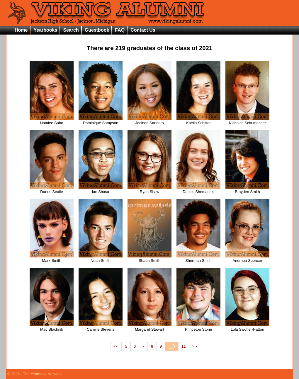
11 (183, 346)
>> (194, 346)
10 (171, 346)
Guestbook (97, 30)
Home (21, 30)
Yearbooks (45, 30)
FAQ (120, 30)
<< (116, 346)
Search (71, 30)
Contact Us (142, 30)
